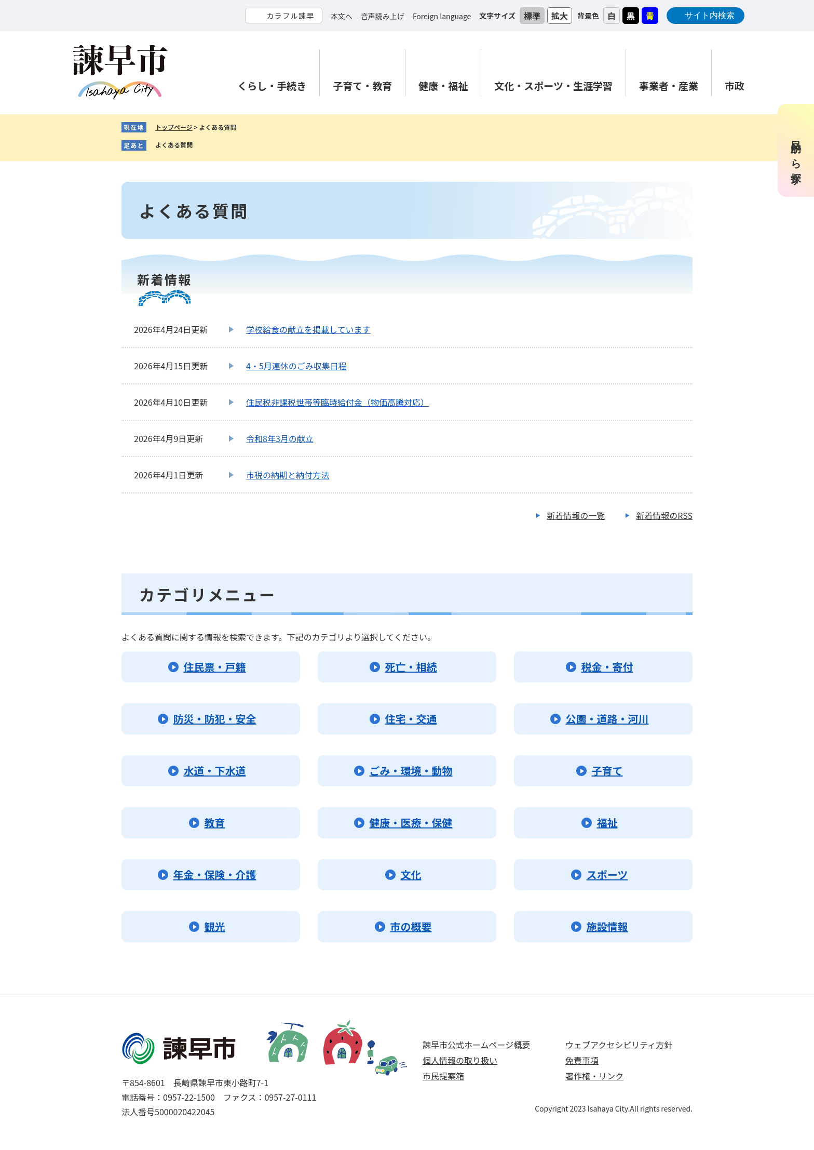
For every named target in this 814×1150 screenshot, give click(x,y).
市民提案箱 (443, 1075)
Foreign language (442, 16)
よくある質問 (174, 144)
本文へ (341, 16)
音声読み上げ (382, 16)
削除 (200, 145)
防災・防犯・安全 (214, 718)
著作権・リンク (594, 1075)
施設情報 (607, 926)
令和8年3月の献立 (280, 438)
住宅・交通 (411, 718)
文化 (411, 874)
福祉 (607, 822)
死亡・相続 (411, 666)
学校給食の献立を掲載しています (308, 329)
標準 (532, 15)
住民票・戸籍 (215, 666)
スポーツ (607, 874)
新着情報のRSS (664, 515)
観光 (215, 926)
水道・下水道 (215, 770)
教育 (215, 822)
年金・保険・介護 (214, 874)
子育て (607, 770)
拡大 (559, 15)
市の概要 (411, 926)
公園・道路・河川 (607, 718)
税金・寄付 (607, 666)
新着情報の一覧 (576, 515)
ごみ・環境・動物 (411, 770)
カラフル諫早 (290, 15)
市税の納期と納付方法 (287, 475)
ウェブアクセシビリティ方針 (618, 1044)
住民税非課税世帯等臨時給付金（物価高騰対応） (337, 402)
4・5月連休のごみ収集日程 (296, 365)
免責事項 (582, 1060)
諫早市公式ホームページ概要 (476, 1044)
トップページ (174, 127)
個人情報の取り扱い (460, 1060)
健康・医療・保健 (411, 822)
